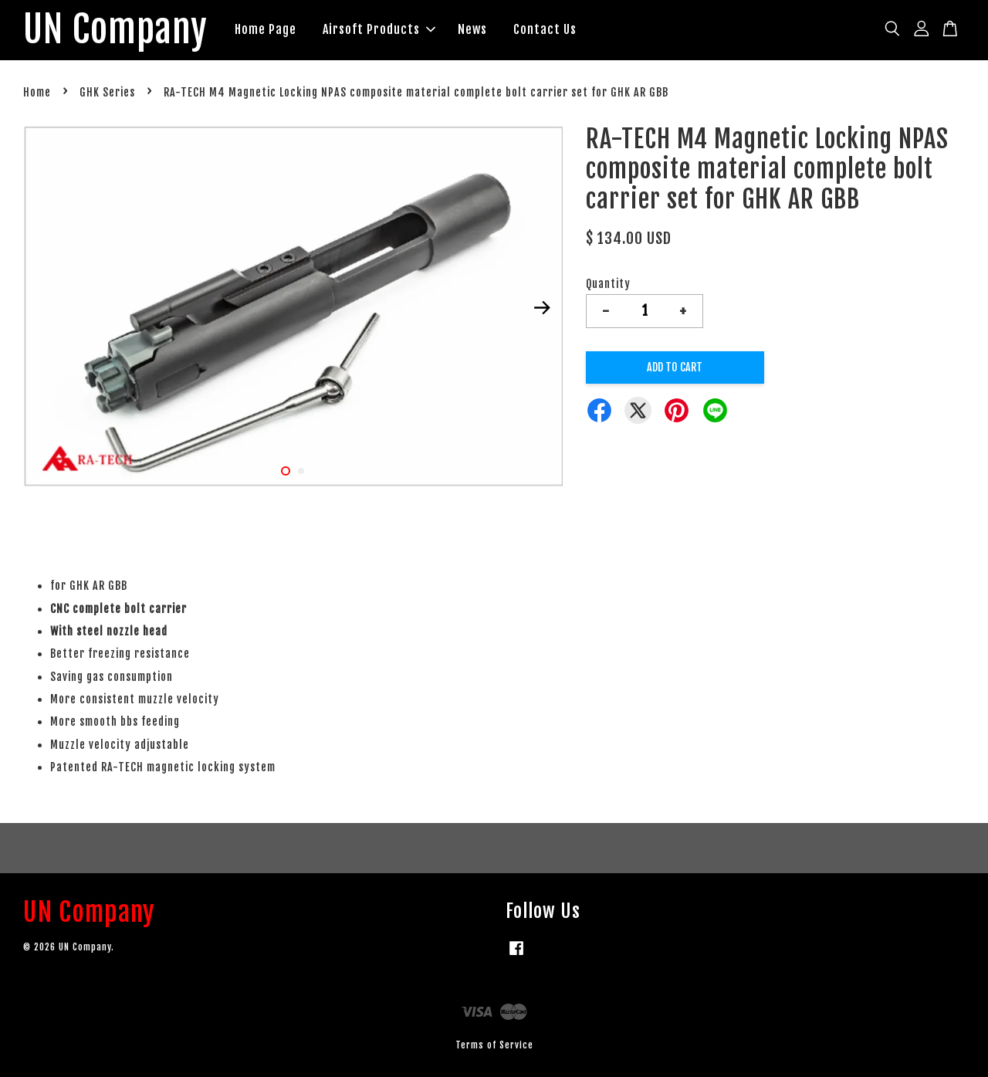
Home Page (265, 29)
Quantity (608, 283)
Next (542, 308)
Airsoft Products (379, 29)
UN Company (115, 30)
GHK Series (107, 92)
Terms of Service (494, 1045)
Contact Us (545, 29)
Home (37, 92)
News (472, 29)
